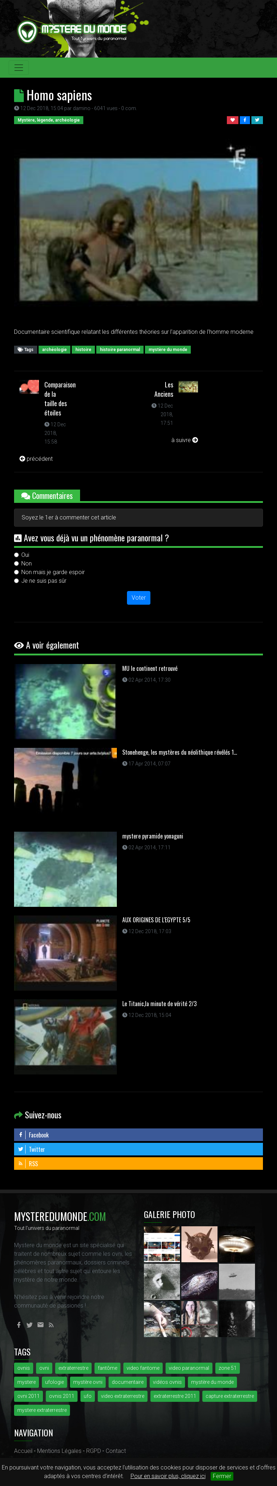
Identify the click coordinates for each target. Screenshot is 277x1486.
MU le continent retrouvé (149, 668)
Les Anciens (163, 389)
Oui (25, 554)
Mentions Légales (59, 1451)
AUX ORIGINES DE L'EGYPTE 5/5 (156, 919)
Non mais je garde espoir (53, 572)
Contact (116, 1451)
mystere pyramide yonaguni (152, 836)
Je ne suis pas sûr (43, 580)
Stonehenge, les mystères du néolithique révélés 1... (179, 752)
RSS (28, 1163)
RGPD (93, 1451)
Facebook (33, 1135)
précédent (36, 458)
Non (26, 563)
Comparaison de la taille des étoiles (60, 398)
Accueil (23, 1451)
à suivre (184, 440)
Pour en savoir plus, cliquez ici (168, 1476)
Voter (139, 597)
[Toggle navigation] (19, 67)
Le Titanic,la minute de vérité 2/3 (159, 1003)
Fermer (222, 1476)
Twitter (31, 1149)
